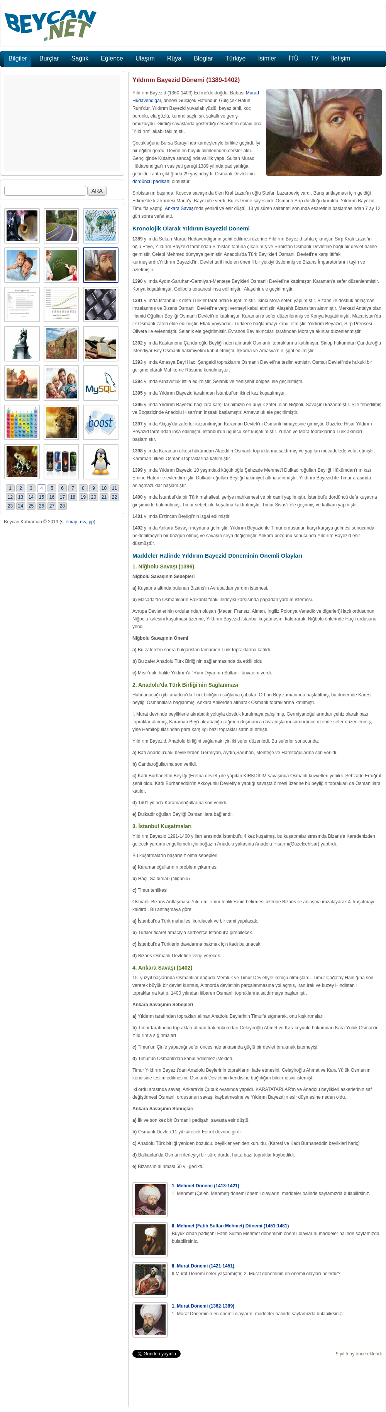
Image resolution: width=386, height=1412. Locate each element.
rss (83, 521)
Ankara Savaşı (180, 208)
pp (91, 521)
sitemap (69, 521)
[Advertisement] (62, 123)
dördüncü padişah (150, 181)
